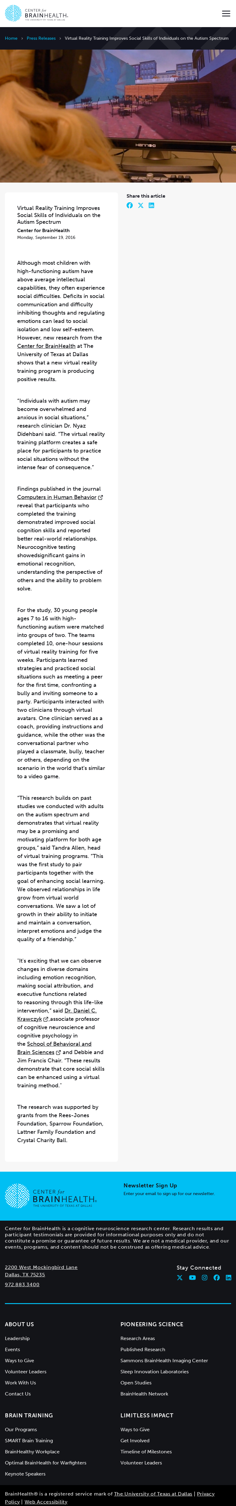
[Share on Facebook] (130, 181)
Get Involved (135, 1416)
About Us (19, 1299)
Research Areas (137, 1314)
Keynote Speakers (25, 1449)
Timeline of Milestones (146, 1427)
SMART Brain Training (29, 1416)
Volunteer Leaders (25, 1347)
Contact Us (18, 1369)
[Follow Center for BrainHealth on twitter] (180, 1253)
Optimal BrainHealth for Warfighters (45, 1438)
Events (12, 1325)
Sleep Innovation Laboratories (154, 1347)
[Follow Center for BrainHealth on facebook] (217, 1253)
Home (11, 38)
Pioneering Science (151, 1299)
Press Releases (41, 38)
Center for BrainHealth (46, 321)
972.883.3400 (22, 1260)
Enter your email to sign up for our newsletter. (169, 1169)
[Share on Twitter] (141, 181)
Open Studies (135, 1358)
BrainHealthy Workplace (32, 1427)
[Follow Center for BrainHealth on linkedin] (228, 1253)
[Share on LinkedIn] (151, 181)
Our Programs (21, 1405)
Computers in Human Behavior (60, 472)
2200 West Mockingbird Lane (41, 1243)
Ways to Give (19, 1336)
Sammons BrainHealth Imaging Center (164, 1336)
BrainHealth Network (144, 1369)
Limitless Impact (147, 1390)
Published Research (142, 1325)
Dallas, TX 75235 (25, 1250)
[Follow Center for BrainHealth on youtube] (192, 1253)
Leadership (17, 1314)
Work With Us (20, 1358)
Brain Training (29, 1390)
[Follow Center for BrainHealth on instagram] (204, 1253)
